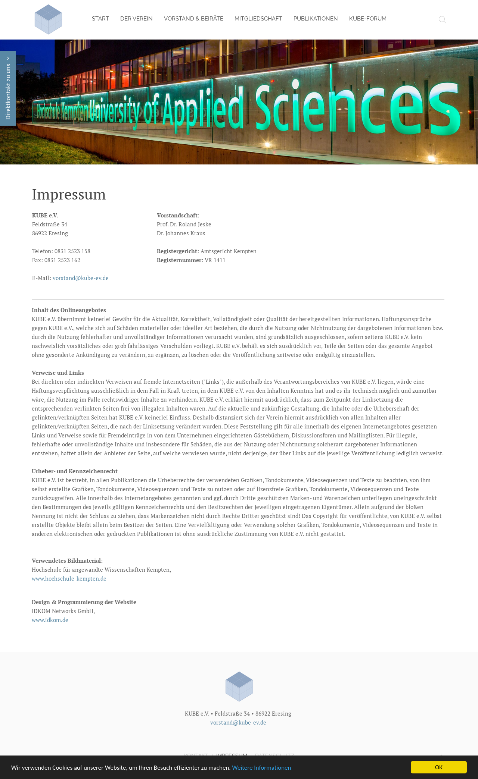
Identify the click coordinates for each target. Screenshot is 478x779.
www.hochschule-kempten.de (69, 578)
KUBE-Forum (368, 18)
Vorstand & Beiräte (193, 18)
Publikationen (316, 18)
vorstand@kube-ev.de (80, 278)
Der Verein (136, 18)
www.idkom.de (50, 619)
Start (100, 18)
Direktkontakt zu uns (8, 88)
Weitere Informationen (261, 768)
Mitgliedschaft (258, 18)
